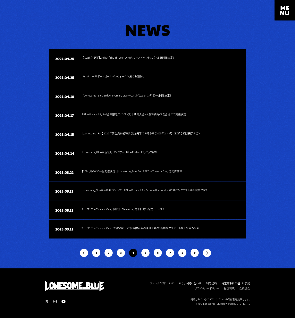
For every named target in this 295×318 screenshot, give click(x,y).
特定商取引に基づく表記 (235, 283)
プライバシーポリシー (207, 288)
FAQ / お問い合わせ (190, 283)
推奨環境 (229, 288)
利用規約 (211, 283)
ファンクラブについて (162, 283)
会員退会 (244, 288)
